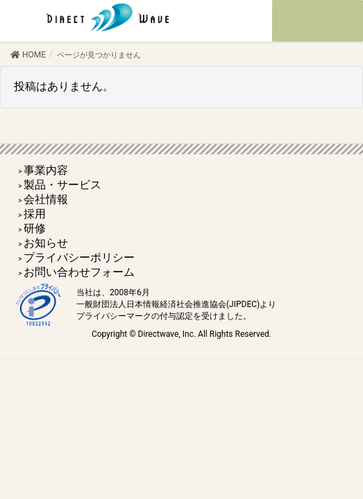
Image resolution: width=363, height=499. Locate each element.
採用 (35, 213)
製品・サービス (62, 184)
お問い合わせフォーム (79, 272)
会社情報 (46, 199)
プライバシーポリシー (79, 257)
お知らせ (46, 243)
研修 (35, 228)
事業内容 (46, 170)
